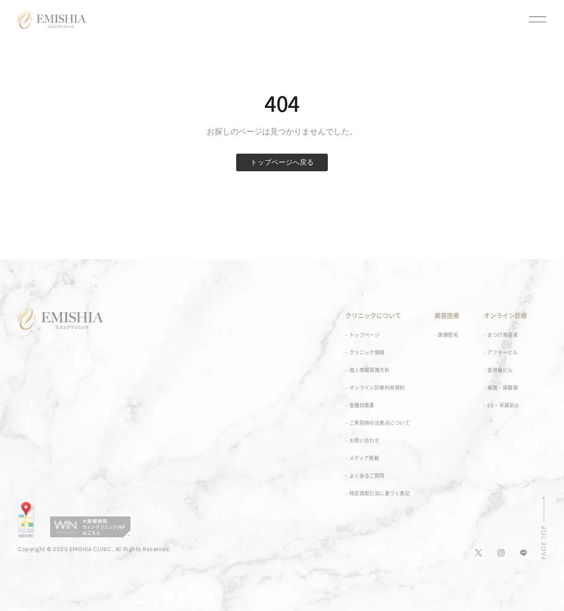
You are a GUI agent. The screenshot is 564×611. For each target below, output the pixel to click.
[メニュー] (529, 19)
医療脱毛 (448, 334)
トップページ (364, 334)
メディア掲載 (364, 458)
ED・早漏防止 (503, 405)
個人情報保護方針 (369, 370)
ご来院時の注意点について (379, 422)
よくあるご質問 (367, 475)
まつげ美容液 (502, 334)
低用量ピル (499, 370)
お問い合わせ (364, 440)
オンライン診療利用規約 (377, 387)
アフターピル (502, 352)
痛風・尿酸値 (502, 387)
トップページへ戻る (282, 162)
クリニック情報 (367, 352)
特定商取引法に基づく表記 (379, 493)
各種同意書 (362, 405)
